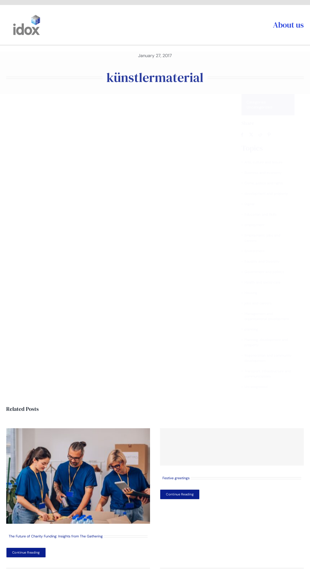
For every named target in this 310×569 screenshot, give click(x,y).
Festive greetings (176, 478)
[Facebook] (246, 134)
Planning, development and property (270, 342)
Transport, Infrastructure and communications (272, 374)
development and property (270, 193)
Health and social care (267, 282)
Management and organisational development (271, 316)
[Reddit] (264, 134)
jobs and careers (262, 303)
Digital (254, 204)
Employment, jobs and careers (267, 238)
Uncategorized (263, 107)
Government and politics (268, 272)
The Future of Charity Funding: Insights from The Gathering (56, 536)
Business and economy (267, 172)
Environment (259, 251)
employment (259, 225)
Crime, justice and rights (268, 183)
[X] (255, 134)
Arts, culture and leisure (268, 162)
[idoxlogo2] (26, 16)
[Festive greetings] (232, 447)
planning (255, 329)
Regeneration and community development (272, 358)
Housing (255, 292)
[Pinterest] (273, 134)
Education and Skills (265, 214)
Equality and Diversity (266, 261)
